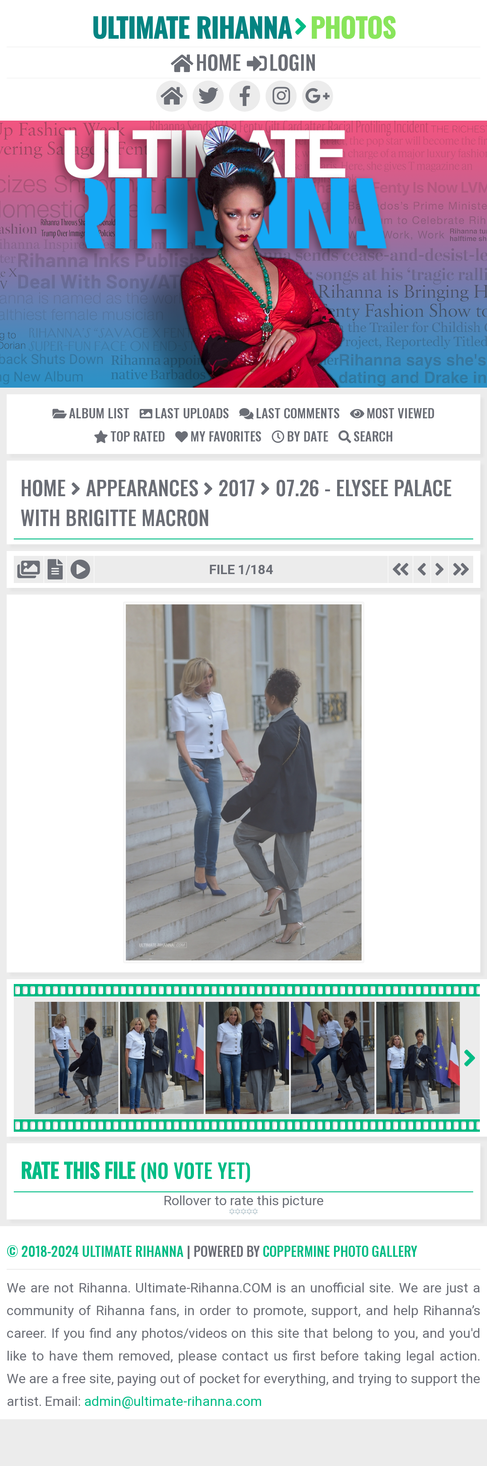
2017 (236, 487)
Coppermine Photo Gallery (340, 1251)
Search (365, 435)
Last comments (289, 412)
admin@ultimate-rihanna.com (173, 1401)
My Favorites (218, 435)
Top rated (129, 435)
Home (206, 62)
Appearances (142, 487)
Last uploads (184, 412)
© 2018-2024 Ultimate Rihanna (95, 1251)
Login (281, 62)
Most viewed (392, 412)
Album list (90, 412)
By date (300, 435)
